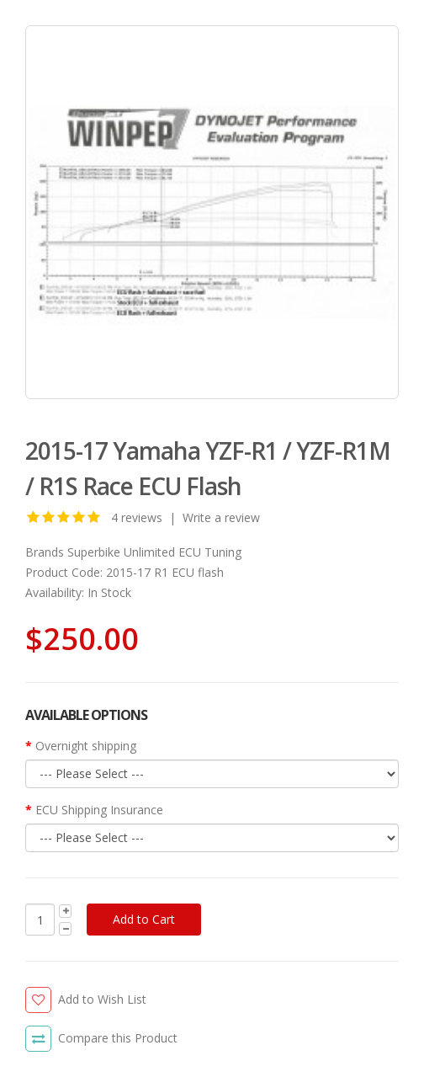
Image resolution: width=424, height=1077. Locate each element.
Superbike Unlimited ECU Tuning (154, 552)
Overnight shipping (85, 746)
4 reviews (136, 517)
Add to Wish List (102, 999)
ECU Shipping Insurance (99, 810)
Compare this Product (118, 1038)
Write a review (221, 517)
